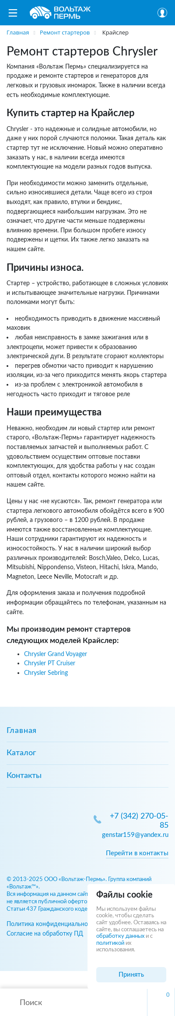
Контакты (24, 776)
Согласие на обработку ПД (45, 933)
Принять (131, 974)
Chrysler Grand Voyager (55, 654)
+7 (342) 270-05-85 (139, 820)
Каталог (21, 753)
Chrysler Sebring (46, 673)
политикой (110, 943)
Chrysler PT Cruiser (49, 663)
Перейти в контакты (137, 853)
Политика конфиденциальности (52, 924)
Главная (22, 731)
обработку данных (120, 936)
